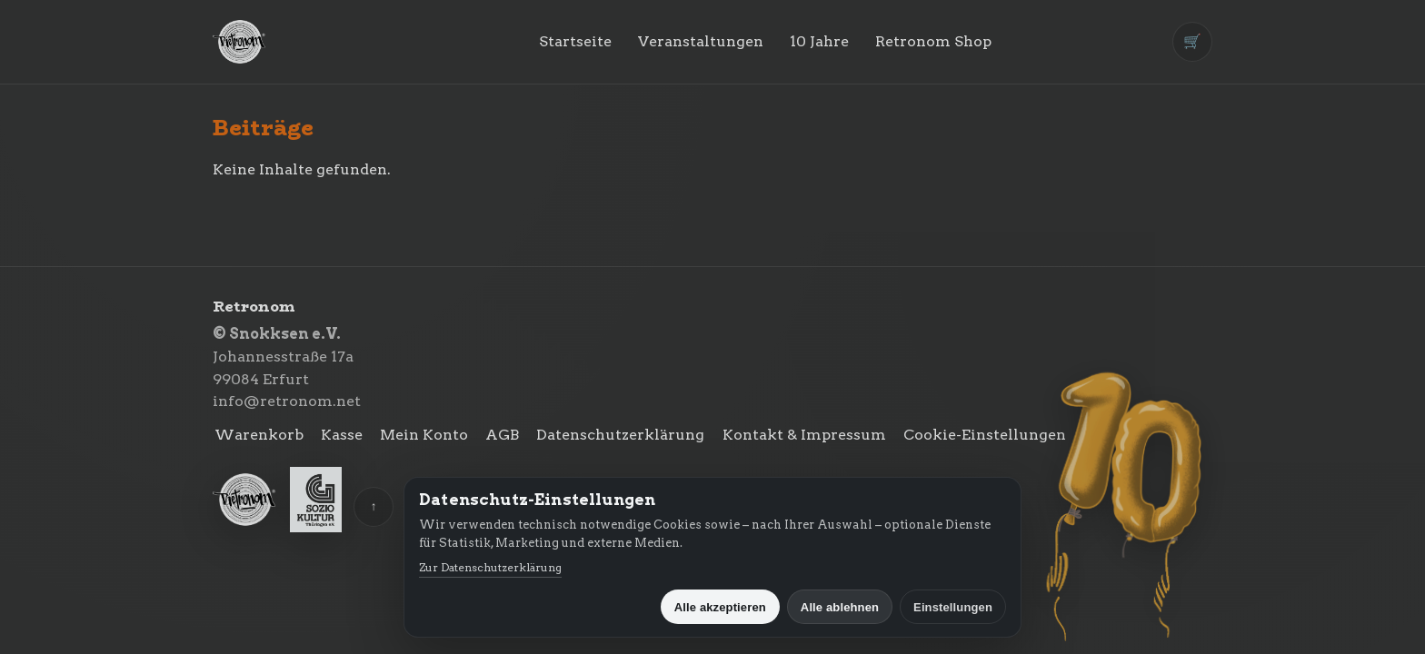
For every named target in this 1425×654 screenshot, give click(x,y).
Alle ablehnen (840, 607)
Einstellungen (952, 607)
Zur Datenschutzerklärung (490, 567)
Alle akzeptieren (720, 607)
